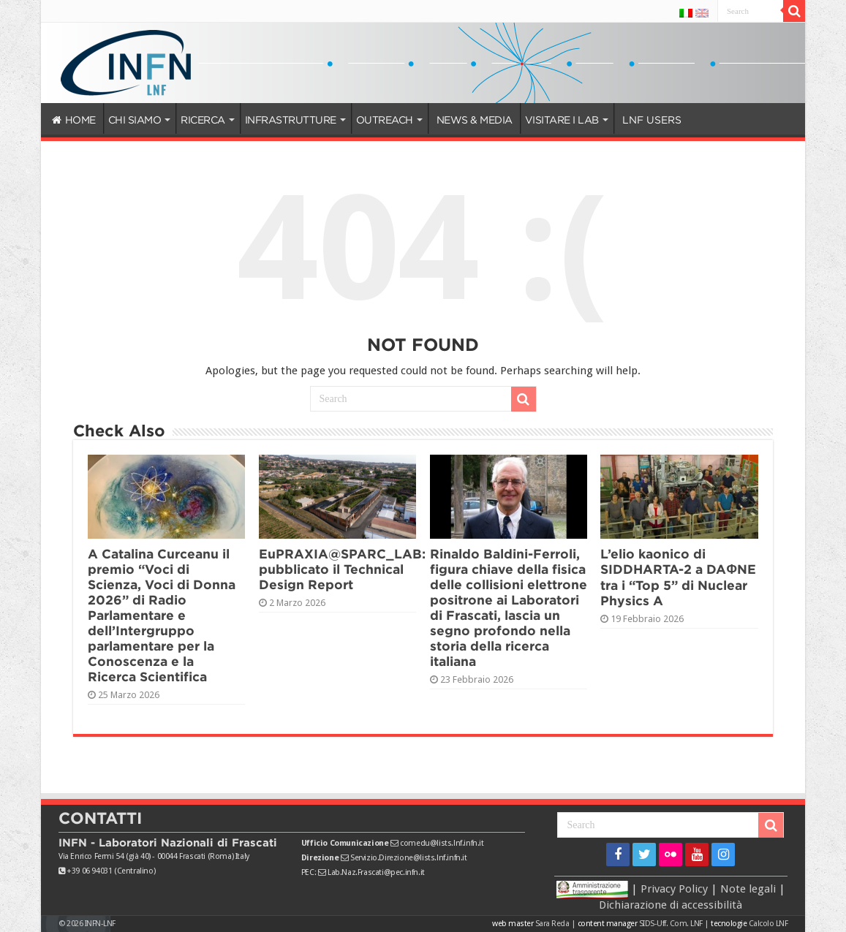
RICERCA (203, 120)
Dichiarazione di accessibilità (670, 905)
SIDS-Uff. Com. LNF (671, 923)
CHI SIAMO (135, 120)
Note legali (748, 888)
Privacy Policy (674, 888)
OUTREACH (384, 120)
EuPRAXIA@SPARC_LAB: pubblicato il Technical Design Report (342, 569)
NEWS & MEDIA (475, 120)
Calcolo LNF (768, 923)
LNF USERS (651, 120)
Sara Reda (551, 923)
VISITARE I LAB (562, 120)
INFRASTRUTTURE (290, 120)
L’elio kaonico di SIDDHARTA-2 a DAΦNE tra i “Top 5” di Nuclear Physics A (677, 577)
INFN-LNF (100, 923)
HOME (74, 120)
